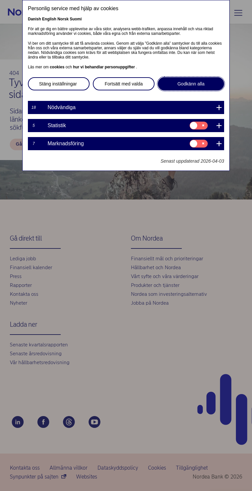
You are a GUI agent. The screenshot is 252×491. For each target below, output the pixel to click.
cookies (58, 67)
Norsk (63, 19)
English (49, 19)
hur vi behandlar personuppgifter (104, 67)
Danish (34, 19)
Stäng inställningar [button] (58, 83)
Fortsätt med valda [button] (124, 83)
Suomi (76, 19)
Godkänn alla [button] (191, 83)
